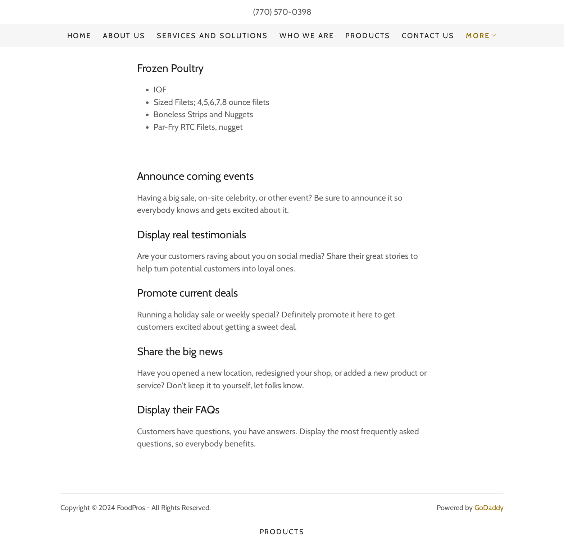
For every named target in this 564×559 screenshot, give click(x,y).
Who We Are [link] (306, 35)
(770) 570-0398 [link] (282, 12)
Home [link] (79, 35)
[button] (481, 35)
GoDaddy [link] (489, 507)
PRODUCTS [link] (367, 35)
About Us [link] (124, 35)
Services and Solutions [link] (212, 35)
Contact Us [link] (428, 35)
